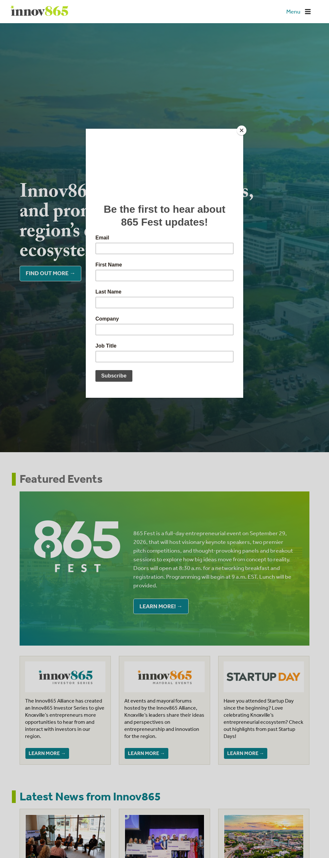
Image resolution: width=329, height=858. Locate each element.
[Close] (241, 130)
